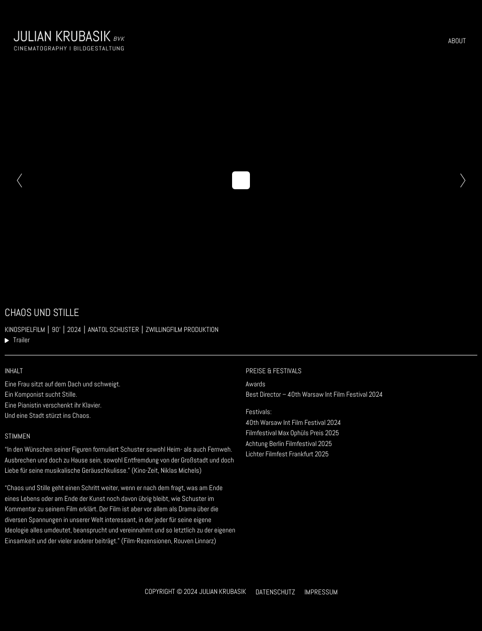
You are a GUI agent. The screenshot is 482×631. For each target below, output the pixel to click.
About (457, 40)
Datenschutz (275, 591)
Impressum (321, 591)
